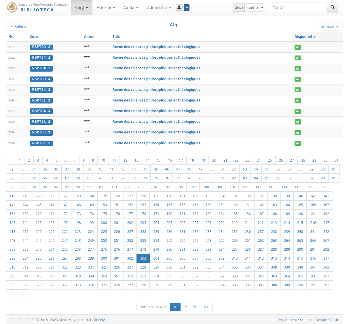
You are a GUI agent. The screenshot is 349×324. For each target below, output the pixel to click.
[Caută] (332, 7)
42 (123, 168)
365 (300, 275)
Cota (34, 36)
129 (156, 194)
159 (222, 203)
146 (51, 203)
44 (145, 168)
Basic (334, 318)
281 (182, 248)
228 (143, 230)
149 (91, 203)
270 (38, 248)
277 (130, 248)
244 (25, 239)
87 (289, 177)
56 (278, 168)
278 (143, 248)
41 (111, 168)
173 (78, 212)
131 (182, 194)
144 (25, 203)
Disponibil (305, 36)
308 (208, 257)
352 (130, 275)
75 (156, 177)
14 (148, 159)
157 (195, 203)
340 (300, 266)
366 (313, 275)
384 (222, 283)
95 (45, 185)
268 (12, 248)
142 (326, 194)
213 (274, 221)
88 (301, 177)
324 (91, 266)
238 (274, 230)
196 (51, 221)
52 (234, 168)
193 (12, 221)
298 (78, 257)
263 (274, 239)
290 (300, 248)
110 (232, 185)
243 (12, 239)
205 (169, 221)
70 (100, 177)
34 (34, 168)
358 (208, 275)
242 (326, 230)
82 (234, 177)
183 (208, 212)
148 (78, 203)
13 (136, 159)
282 (195, 248)
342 (326, 266)
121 (51, 194)
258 (208, 239)
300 (104, 257)
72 (123, 177)
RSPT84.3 (41, 89)
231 (182, 230)
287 (261, 248)
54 (256, 168)
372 (65, 283)
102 (127, 185)
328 (143, 266)
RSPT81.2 (41, 121)
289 (287, 248)
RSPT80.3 (41, 46)
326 (117, 266)
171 (51, 212)
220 (38, 230)
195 (38, 221)
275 (104, 248)
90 (323, 177)
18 (192, 159)
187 (261, 212)
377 (130, 283)
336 (248, 266)
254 (156, 239)
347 (65, 275)
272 (65, 248)
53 (245, 168)
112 (258, 185)
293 (12, 257)
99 (89, 185)
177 (130, 212)
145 (38, 203)
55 (267, 168)
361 (248, 275)
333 (208, 266)
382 (195, 283)
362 (261, 275)
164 (287, 203)
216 (313, 221)
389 (287, 283)
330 (169, 266)
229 (156, 230)
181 (182, 212)
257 (195, 239)
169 (25, 212)
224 (91, 230)
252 (130, 239)
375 (104, 283)
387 (261, 283)
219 (25, 230)
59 (312, 168)
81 (223, 177)
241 (313, 230)
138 (274, 194)
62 (12, 177)
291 (313, 248)
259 (222, 239)
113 (271, 185)
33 (23, 168)
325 (104, 266)
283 (208, 248)
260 (235, 239)
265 (300, 239)
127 (130, 194)
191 (313, 212)
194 (25, 221)
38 (78, 168)
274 (91, 248)
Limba (239, 7)
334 (222, 266)
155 (169, 203)
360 (235, 275)
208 (208, 221)
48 (189, 168)
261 (248, 239)
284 (222, 248)
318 (12, 266)
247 (65, 239)
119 (25, 194)
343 (12, 275)
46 (167, 168)
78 (189, 177)
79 (200, 177)
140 (300, 194)
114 (284, 185)
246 (51, 239)
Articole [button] (106, 7)
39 (89, 168)
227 (130, 230)
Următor (330, 26)
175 (104, 212)
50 (212, 168)
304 (156, 257)
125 (104, 194)
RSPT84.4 (41, 110)
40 (100, 168)
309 (222, 257)
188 (274, 212)
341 (313, 266)
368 (12, 283)
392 (326, 283)
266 (313, 239)
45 (156, 168)
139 (287, 194)
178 (143, 212)
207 (195, 221)
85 (267, 177)
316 (313, 257)
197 (65, 221)
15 (159, 159)
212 (261, 221)
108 (206, 185)
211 (248, 221)
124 (91, 194)
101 (114, 185)
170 (38, 212)
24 (259, 159)
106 (180, 185)
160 (235, 203)
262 (261, 239)
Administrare (159, 7)
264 (287, 239)
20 (214, 159)
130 (169, 194)
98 (78, 185)
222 (65, 230)
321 (51, 266)
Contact (306, 318)
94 (34, 185)
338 (274, 266)
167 (326, 203)
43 (134, 168)
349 (91, 275)
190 (300, 212)
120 (38, 194)
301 (117, 257)
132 (195, 194)
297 (65, 257)
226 (117, 230)
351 (117, 275)
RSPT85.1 (41, 131)
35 (45, 168)
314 (287, 257)
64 (34, 177)
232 (195, 230)
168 (12, 212)
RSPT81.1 (41, 99)
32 (12, 168)
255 (169, 239)
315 (300, 257)
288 (274, 248)
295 (38, 257)
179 (156, 212)
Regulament (287, 318)
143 (12, 203)
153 (143, 203)
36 (56, 168)
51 (223, 168)
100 (101, 185)
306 (182, 257)
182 (195, 212)
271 (51, 248)
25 (270, 159)
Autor (89, 36)
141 (313, 194)
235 (235, 230)
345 (38, 275)
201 (117, 221)
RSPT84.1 (41, 57)
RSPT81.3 (41, 142)
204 (156, 221)
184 (222, 212)
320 (38, 266)
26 (281, 159)
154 (156, 203)
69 (89, 177)
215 (300, 221)
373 (78, 283)
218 (12, 230)
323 (78, 266)
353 (143, 275)
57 (289, 168)
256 (182, 239)
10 (103, 159)
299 (91, 257)
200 (104, 221)
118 (12, 194)
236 (248, 230)
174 (91, 212)
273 (78, 248)
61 (334, 168)
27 (292, 159)
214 (287, 221)
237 (261, 230)
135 (235, 194)
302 (130, 257)
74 (145, 177)
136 (248, 194)
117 (324, 185)
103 (140, 185)
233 (208, 230)
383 (208, 283)
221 (51, 230)
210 (235, 221)
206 (182, 221)
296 (51, 257)
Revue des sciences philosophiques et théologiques (156, 46)
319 (25, 266)
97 (67, 185)
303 (143, 257)
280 (169, 248)
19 (203, 159)
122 (65, 194)
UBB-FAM (97, 318)
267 (326, 239)
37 (67, 168)
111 (245, 185)
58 (301, 168)
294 (25, 257)
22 (237, 159)
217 (326, 221)
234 (222, 230)
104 (154, 185)
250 (104, 239)
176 (117, 212)
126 (117, 194)
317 (326, 257)
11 (114, 159)
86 (278, 177)
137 (261, 194)
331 (182, 266)
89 (312, 177)
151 (117, 203)
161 (248, 203)
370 (38, 283)
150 (104, 203)
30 (325, 159)
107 (193, 185)
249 (91, 239)
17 (181, 159)
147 (65, 203)
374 (91, 283)
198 (78, 221)
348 (78, 275)
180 (169, 212)
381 (182, 283)
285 (235, 248)
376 (117, 283)
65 (45, 177)
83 (245, 177)
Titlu (116, 36)
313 (274, 257)
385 (235, 283)
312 (261, 257)
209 (222, 221)
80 (212, 177)
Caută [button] (131, 7)
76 (167, 177)
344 (25, 275)
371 (51, 283)
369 (25, 283)
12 (125, 159)
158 (208, 203)
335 (235, 266)
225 (104, 230)
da (297, 47)
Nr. (11, 36)
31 (337, 159)
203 (143, 221)
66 (56, 177)
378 (143, 283)
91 (334, 177)
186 (248, 212)
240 (300, 230)
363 (274, 275)
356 (182, 275)
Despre (321, 318)
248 (78, 239)
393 (12, 292)
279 (156, 248)
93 (23, 185)
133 (208, 194)
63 (23, 177)
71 (111, 177)
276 (117, 248)
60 (323, 168)
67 (67, 177)
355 (169, 275)
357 (195, 275)
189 (287, 212)
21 (225, 159)
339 (287, 266)
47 (178, 168)
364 (287, 275)
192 (326, 212)
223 (78, 230)
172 (65, 212)
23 (248, 159)
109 (219, 185)
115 (297, 185)
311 (248, 257)
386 (248, 283)
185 (235, 212)
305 (169, 257)
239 (287, 230)
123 (78, 194)
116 (310, 185)
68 (78, 177)
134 (222, 194)
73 (134, 177)
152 (130, 203)
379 (156, 283)
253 (143, 239)
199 (91, 221)
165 (300, 203)
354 (156, 275)
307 (195, 257)
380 (169, 283)
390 (300, 283)
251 (117, 239)
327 (130, 266)
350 (104, 275)
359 (222, 275)
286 (248, 248)
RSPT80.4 (41, 78)
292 (326, 248)
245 (38, 239)
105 (167, 185)
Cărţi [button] (81, 7)
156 (182, 203)
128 (143, 194)
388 (274, 283)
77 (178, 177)
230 (169, 230)
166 (313, 203)
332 (195, 266)
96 (56, 185)
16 (170, 159)
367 (326, 275)
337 (261, 266)
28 (303, 159)
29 (314, 159)
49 (200, 168)
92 (12, 185)
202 (130, 221)
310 (235, 257)
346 (51, 275)
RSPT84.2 (41, 68)
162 (261, 203)
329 (156, 266)
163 (274, 203)
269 (25, 248)
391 (313, 283)
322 (65, 266)
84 (256, 177)
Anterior (19, 26)
